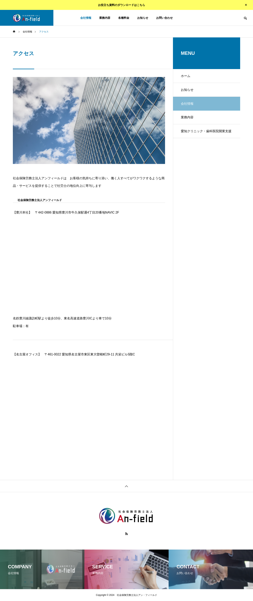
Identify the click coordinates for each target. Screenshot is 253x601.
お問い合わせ (164, 17)
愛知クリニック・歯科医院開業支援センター (206, 133)
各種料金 (123, 17)
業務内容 (104, 17)
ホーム (185, 76)
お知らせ (142, 17)
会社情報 (85, 17)
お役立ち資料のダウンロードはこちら (121, 5)
